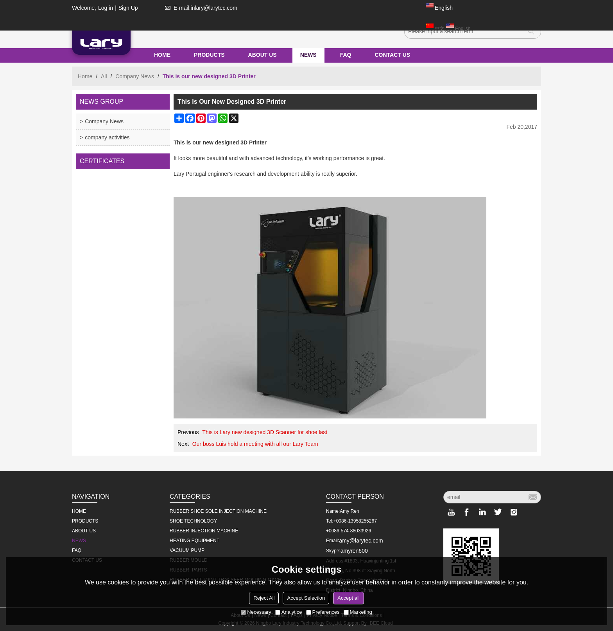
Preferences (323, 612)
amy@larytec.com (361, 540)
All (104, 76)
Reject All (263, 598)
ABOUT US (262, 55)
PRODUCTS (209, 55)
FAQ (345, 55)
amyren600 (354, 551)
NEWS (308, 55)
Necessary (256, 612)
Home (85, 76)
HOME (162, 55)
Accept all (348, 598)
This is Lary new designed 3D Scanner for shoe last (264, 432)
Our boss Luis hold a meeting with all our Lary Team (255, 444)
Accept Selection (306, 598)
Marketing (358, 612)
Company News (134, 76)
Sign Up (128, 8)
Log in (105, 8)
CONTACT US (392, 55)
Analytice (288, 612)
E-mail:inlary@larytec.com (199, 8)
